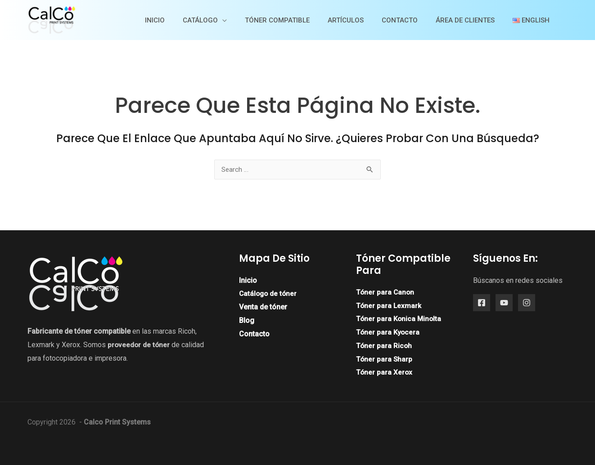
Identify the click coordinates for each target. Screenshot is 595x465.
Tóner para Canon (385, 292)
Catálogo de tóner (269, 294)
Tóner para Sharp (384, 359)
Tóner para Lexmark (389, 305)
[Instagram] (526, 303)
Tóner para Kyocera (388, 332)
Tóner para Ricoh (384, 345)
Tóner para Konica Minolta (399, 319)
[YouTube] (504, 303)
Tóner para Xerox (384, 372)
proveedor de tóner (139, 344)
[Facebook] (481, 303)
